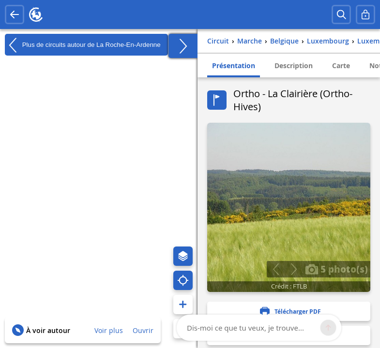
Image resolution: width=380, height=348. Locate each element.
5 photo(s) (336, 269)
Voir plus (108, 330)
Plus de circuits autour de (83, 45)
